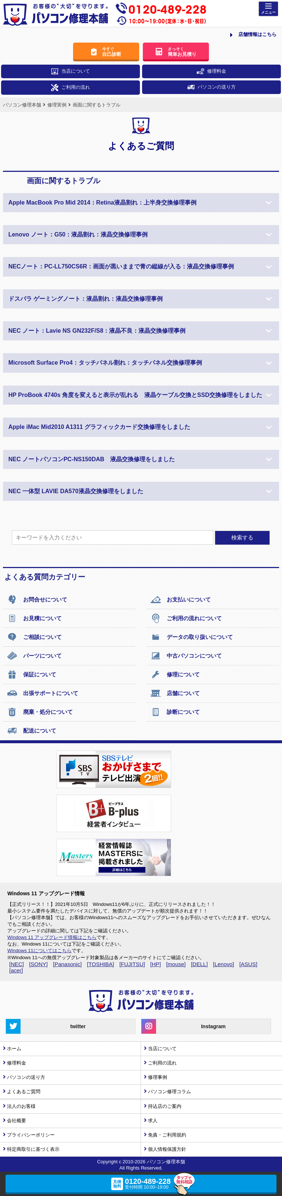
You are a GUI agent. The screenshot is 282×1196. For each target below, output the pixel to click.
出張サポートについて (42, 693)
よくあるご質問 (23, 1091)
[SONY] (38, 964)
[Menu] (268, 9)
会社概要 (16, 1120)
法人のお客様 (21, 1106)
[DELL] (199, 964)
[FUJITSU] (132, 964)
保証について (31, 674)
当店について (70, 71)
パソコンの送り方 (211, 87)
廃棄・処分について (40, 712)
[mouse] (175, 964)
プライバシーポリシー (31, 1135)
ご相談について (34, 637)
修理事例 (157, 1077)
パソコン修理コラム (169, 1091)
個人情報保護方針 (167, 1149)
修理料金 (211, 71)
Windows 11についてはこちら (39, 950)
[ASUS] (248, 964)
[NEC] (16, 964)
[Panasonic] (67, 964)
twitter (46, 1026)
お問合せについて (37, 599)
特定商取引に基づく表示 (33, 1149)
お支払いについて (180, 599)
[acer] (16, 970)
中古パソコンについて (186, 655)
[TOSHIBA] (100, 964)
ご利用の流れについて (186, 618)
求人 (153, 1120)
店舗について (175, 693)
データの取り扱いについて (191, 637)
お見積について (34, 618)
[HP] (155, 964)
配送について (31, 730)
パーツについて (34, 655)
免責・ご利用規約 (167, 1135)
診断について (175, 712)
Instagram (183, 1026)
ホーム (14, 1048)
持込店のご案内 (164, 1106)
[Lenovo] (223, 964)
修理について (175, 674)
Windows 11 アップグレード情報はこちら (52, 937)
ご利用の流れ (70, 87)
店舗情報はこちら (253, 35)
